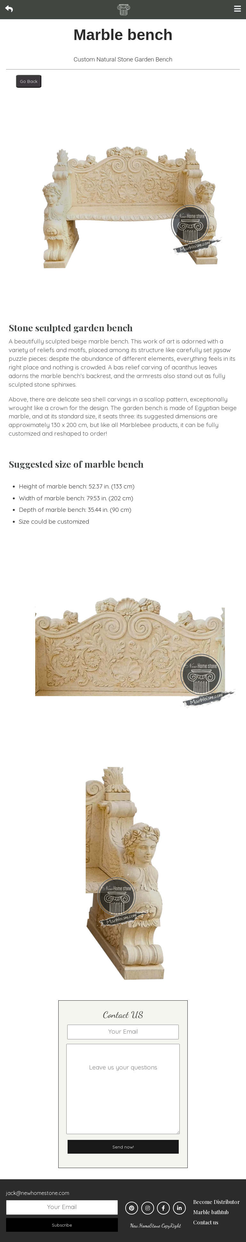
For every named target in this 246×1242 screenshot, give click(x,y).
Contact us (205, 1222)
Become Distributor (216, 1201)
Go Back (28, 81)
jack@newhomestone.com (37, 1193)
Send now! (123, 1146)
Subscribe (62, 1225)
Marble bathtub (211, 1212)
